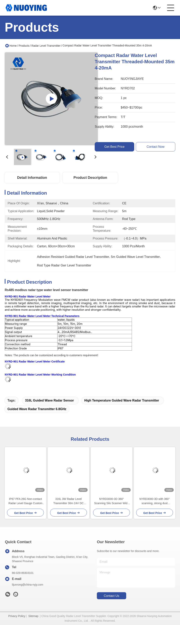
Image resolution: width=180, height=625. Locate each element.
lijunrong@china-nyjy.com (27, 584)
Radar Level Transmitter (45, 45)
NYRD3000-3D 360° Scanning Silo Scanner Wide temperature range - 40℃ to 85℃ (111, 501)
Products (24, 45)
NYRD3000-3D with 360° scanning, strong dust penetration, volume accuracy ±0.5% (155, 501)
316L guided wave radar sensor (49, 400)
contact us (111, 595)
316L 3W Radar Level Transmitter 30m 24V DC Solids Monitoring (68, 501)
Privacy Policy (16, 616)
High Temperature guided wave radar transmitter (121, 400)
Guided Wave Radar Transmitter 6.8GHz (36, 409)
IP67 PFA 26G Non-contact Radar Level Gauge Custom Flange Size (25, 501)
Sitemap (33, 616)
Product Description (90, 178)
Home (13, 45)
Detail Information (32, 178)
